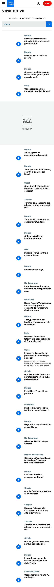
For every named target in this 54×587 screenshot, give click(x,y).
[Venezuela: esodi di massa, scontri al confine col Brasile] (38, 173)
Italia (26, 85)
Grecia (27, 371)
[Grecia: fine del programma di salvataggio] (38, 495)
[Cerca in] (27, 24)
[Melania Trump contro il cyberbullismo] (38, 257)
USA (26, 249)
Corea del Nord (31, 571)
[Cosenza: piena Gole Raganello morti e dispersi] (38, 93)
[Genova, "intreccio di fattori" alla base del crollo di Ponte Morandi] (38, 340)
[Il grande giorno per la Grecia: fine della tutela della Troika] (38, 562)
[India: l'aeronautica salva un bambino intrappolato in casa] (38, 290)
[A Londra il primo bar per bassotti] (38, 445)
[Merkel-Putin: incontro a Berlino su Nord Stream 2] (38, 412)
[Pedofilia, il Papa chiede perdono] (38, 395)
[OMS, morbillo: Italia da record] (38, 59)
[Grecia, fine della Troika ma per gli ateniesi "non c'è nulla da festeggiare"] (38, 378)
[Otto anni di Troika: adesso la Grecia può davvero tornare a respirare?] (38, 462)
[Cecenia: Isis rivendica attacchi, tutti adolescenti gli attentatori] (38, 42)
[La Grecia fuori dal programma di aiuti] (38, 478)
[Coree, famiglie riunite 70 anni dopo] (38, 579)
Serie (27, 350)
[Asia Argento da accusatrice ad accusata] (38, 156)
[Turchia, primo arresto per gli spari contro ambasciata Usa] (38, 207)
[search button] (49, 24)
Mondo (27, 35)
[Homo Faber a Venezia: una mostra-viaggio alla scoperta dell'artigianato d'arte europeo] (38, 307)
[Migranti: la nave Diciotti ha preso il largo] (38, 428)
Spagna (28, 504)
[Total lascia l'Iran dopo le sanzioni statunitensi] (38, 223)
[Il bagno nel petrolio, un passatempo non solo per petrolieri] (38, 359)
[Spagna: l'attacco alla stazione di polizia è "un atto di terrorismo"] (38, 512)
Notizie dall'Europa (33, 454)
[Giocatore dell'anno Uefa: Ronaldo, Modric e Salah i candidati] (38, 190)
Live (47, 3)
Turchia (28, 199)
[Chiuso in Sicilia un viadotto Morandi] (38, 240)
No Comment (31, 283)
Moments (29, 299)
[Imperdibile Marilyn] (38, 273)
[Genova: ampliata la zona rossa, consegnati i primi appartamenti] (38, 76)
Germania (29, 404)
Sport (27, 183)
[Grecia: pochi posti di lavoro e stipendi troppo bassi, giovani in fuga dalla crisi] (38, 545)
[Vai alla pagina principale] (10, 3)
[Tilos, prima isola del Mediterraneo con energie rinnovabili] (38, 323)
